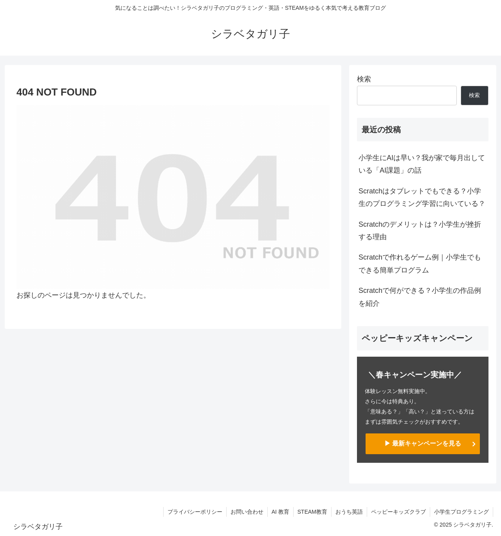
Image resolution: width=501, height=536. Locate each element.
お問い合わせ (247, 512)
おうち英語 (349, 512)
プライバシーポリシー (195, 512)
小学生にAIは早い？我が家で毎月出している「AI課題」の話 (422, 164)
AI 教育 (280, 512)
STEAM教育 (312, 512)
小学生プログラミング (461, 512)
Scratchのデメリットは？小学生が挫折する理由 (420, 230)
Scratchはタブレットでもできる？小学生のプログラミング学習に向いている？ (422, 197)
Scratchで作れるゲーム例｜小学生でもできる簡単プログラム (420, 263)
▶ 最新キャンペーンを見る (422, 443)
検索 (364, 79)
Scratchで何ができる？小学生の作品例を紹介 (420, 297)
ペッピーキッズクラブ (398, 512)
